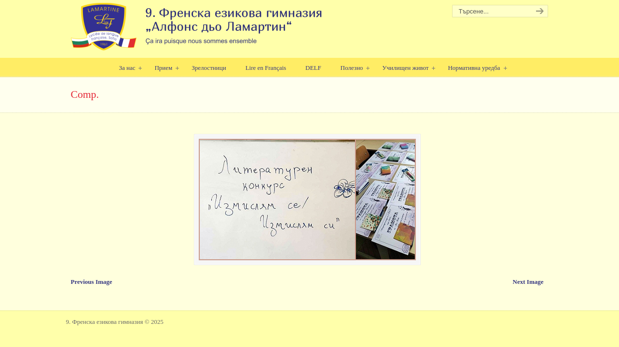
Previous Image (91, 281)
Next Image (528, 281)
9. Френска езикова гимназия (197, 27)
